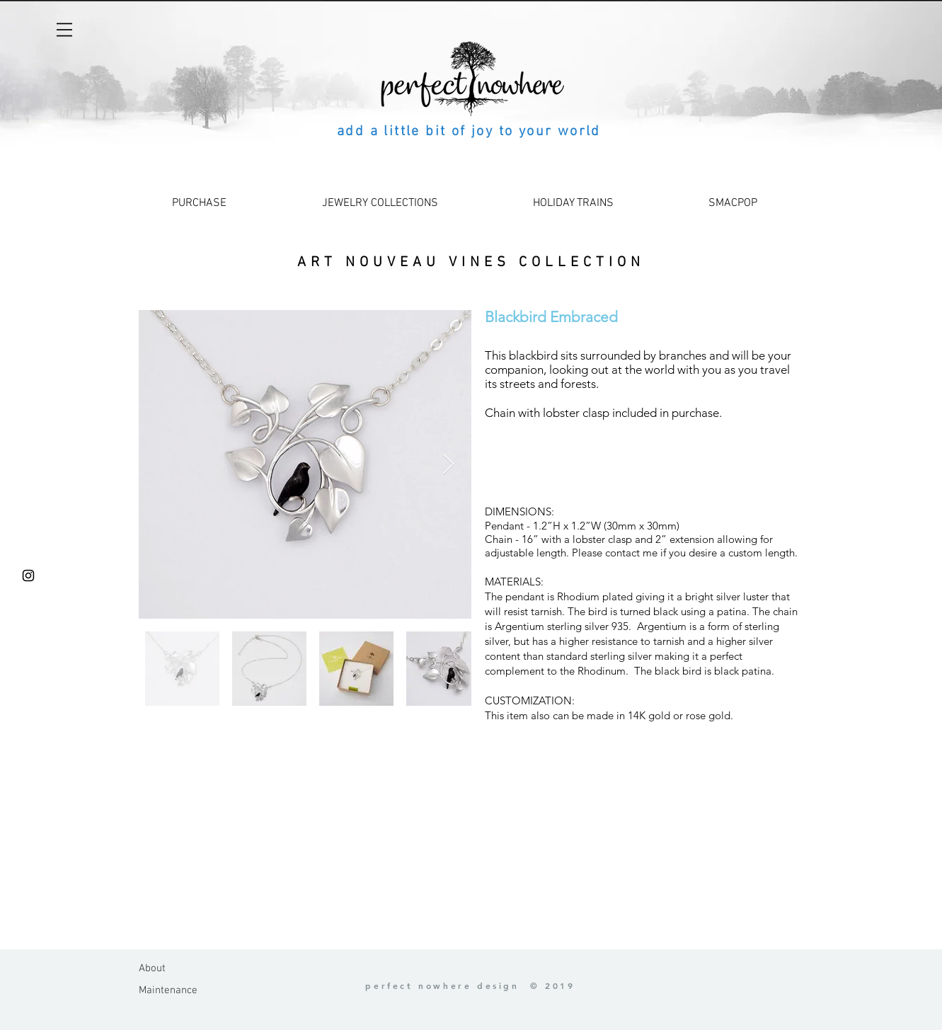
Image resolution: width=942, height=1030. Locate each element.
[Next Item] (448, 465)
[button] (64, 30)
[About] (174, 968)
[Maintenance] (174, 990)
